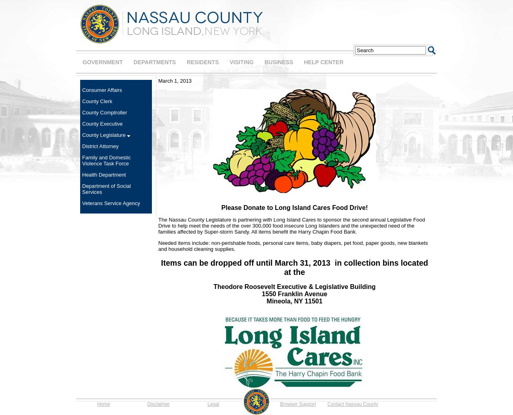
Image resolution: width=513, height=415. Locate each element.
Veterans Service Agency (111, 203)
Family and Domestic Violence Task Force (106, 161)
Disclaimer (158, 404)
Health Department (104, 175)
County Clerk (97, 101)
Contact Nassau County (352, 404)
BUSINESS (279, 62)
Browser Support (298, 404)
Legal (213, 404)
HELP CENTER (323, 62)
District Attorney (100, 146)
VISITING (242, 62)
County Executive (102, 124)
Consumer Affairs (102, 90)
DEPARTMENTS (154, 62)
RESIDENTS (203, 62)
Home (103, 404)
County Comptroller (104, 113)
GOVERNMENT (103, 62)
